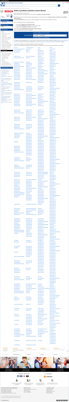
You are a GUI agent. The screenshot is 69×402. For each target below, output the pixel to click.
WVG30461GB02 (41, 333)
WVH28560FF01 (17, 344)
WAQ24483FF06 (53, 212)
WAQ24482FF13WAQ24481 (19, 212)
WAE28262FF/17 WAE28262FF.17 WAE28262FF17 (41, 121)
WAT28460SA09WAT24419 (55, 278)
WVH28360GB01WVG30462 (31, 336)
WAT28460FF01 (29, 278)
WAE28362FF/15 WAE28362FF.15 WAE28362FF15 (41, 143)
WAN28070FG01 (17, 189)
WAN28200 (28, 194)
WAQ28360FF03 (53, 218)
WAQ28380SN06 (29, 224)
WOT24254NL (52, 317)
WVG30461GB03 (53, 333)
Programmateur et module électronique (6, 33)
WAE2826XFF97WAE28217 (19, 128)
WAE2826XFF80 (29, 127)
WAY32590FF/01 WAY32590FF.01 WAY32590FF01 (17, 287)
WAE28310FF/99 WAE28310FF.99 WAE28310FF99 (41, 130)
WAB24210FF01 (53, 56)
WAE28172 (40, 104)
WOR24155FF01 (53, 310)
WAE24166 (52, 70)
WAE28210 (52, 111)
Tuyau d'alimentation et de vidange (6, 63)
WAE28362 (16, 141)
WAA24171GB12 (17, 56)
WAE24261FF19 (41, 82)
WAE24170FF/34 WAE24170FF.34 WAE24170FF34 (17, 78)
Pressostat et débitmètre (6, 42)
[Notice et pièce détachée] (3, 4)
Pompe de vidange (5, 41)
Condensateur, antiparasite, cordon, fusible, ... (6, 46)
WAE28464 (28, 160)
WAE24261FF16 (29, 82)
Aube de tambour (4, 49)
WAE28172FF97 (29, 111)
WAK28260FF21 (29, 186)
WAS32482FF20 (53, 257)
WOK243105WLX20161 (54, 297)
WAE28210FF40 (41, 112)
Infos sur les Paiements (27, 392)
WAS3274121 (40, 268)
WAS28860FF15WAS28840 (55, 250)
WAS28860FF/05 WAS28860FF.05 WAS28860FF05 (29, 249)
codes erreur (3, 17)
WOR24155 (16, 310)
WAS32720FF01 (53, 263)
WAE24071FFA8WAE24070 (43, 70)
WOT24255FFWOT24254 (54, 320)
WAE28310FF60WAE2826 (19, 133)
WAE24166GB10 (41, 72)
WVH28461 (40, 336)
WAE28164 (40, 98)
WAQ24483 (28, 212)
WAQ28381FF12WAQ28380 (43, 227)
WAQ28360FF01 (41, 218)
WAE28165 (52, 101)
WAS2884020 (52, 240)
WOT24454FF (40, 324)
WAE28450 (28, 157)
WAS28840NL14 (41, 246)
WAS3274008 (16, 268)
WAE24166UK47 (29, 75)
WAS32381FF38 (53, 253)
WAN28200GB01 (17, 195)
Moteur (3, 31)
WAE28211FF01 (53, 115)
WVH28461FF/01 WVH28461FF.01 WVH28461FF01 (53, 338)
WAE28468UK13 (53, 165)
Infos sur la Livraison (27, 391)
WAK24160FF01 (53, 175)
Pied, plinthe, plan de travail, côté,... (6, 64)
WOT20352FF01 (41, 315)
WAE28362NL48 (41, 150)
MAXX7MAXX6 (52, 49)
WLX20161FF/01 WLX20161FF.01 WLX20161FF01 (41, 294)
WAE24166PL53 (53, 72)
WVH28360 (40, 334)
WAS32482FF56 (41, 260)
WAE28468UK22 (53, 166)
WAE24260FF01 (53, 78)
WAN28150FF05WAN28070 (19, 194)
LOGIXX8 (16, 47)
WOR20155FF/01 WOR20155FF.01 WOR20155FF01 (53, 306)
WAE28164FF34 (29, 99)
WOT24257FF (52, 321)
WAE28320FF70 (41, 134)
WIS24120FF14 (17, 289)
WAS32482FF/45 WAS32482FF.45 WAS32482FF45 (41, 258)
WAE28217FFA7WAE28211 (43, 118)
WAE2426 (51, 76)
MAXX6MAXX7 (28, 49)
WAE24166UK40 (53, 73)
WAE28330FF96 (41, 137)
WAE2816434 (52, 98)
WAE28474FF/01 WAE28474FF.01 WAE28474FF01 (17, 175)
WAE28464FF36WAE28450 (55, 163)
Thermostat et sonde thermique (5, 62)
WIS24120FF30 (52, 289)
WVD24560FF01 (29, 330)
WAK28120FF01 (53, 179)
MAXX (39, 47)
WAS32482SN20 (29, 262)
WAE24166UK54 (41, 75)
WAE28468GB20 (29, 165)
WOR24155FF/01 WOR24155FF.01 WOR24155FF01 (41, 311)
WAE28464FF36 (53, 162)
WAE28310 (28, 128)
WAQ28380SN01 (17, 224)
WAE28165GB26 (17, 104)
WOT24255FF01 (41, 320)
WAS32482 (28, 256)
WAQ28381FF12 (29, 227)
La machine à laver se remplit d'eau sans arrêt (6, 91)
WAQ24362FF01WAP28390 (31, 204)
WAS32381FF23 (41, 253)
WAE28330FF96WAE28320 (55, 137)
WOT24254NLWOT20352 (42, 318)
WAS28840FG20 (53, 244)
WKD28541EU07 (41, 291)
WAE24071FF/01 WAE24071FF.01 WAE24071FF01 (17, 71)
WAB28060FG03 (41, 63)
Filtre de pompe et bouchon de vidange (7, 54)
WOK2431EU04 (17, 298)
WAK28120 (40, 179)
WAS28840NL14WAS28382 (55, 246)
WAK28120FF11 (29, 181)
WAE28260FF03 (29, 120)
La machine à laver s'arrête (5, 73)
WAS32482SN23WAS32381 (19, 263)
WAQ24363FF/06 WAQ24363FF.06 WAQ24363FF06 (53, 206)
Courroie (3, 32)
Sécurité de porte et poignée (6, 53)
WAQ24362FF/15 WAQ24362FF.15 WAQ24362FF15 (53, 201)
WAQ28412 (28, 231)
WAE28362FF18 (53, 147)
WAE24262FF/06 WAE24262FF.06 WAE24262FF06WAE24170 (19, 88)
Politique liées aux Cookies (50, 391)
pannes (2, 16)
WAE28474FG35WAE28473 (43, 173)
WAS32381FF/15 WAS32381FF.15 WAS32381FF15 (29, 253)
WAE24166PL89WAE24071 (43, 73)
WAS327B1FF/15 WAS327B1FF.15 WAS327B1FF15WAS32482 (19, 278)
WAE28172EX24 (17, 105)
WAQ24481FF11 (41, 210)
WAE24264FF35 (17, 95)
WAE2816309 (52, 95)
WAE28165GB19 (41, 102)
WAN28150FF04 (41, 192)
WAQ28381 (52, 224)
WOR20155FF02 (29, 308)
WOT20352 (52, 314)
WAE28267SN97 (53, 124)
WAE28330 (52, 136)
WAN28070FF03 (53, 188)
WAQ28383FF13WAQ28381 (19, 230)
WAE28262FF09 (53, 120)
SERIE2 (27, 50)
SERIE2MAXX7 (40, 50)
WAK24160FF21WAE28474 (31, 179)
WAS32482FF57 (53, 260)
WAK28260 (16, 185)
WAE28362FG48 (17, 150)
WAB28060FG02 (29, 63)
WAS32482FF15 (53, 256)
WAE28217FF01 (53, 117)
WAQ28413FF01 (41, 233)
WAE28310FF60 (53, 131)
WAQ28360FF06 (41, 220)
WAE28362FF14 (29, 147)
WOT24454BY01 (29, 324)
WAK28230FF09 (41, 182)
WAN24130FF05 (17, 188)
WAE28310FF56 (53, 130)
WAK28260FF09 (29, 185)
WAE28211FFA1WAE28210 (31, 117)
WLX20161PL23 (53, 294)
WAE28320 (28, 133)
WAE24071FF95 (41, 69)
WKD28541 (28, 291)
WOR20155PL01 (41, 308)
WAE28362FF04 (41, 146)
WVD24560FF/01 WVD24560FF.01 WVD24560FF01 (17, 332)
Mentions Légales (49, 390)
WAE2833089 (16, 137)
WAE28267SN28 (29, 124)
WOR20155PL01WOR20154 (55, 308)
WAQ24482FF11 (41, 211)
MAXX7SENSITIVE (17, 50)
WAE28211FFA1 (17, 117)
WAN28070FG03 (29, 189)
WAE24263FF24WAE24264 (55, 88)
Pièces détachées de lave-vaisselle (6, 389)
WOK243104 (28, 297)
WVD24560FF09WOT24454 (43, 331)
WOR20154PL (52, 302)
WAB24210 (40, 56)
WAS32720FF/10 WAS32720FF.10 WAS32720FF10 (41, 265)
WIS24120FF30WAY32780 (19, 291)
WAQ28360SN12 (53, 221)
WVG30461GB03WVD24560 (19, 334)
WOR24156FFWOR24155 (42, 314)
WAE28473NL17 (53, 170)
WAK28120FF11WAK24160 (43, 181)
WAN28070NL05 (41, 191)
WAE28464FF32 (53, 160)
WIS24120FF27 (40, 289)
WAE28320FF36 (41, 133)
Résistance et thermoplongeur (7, 44)
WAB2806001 (40, 62)
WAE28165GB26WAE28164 (31, 104)
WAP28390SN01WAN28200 (43, 198)
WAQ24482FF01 (29, 211)
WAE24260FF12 (53, 79)
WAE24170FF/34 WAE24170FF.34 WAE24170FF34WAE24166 (31, 78)
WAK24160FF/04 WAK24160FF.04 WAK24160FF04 (41, 177)
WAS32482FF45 (29, 260)
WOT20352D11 (17, 315)
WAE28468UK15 (29, 166)
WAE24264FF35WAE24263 (31, 95)
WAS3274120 (28, 268)
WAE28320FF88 (17, 136)
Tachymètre (3, 60)
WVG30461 (52, 331)
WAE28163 (40, 95)
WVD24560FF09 (29, 331)
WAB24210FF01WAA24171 (19, 57)
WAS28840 (16, 240)
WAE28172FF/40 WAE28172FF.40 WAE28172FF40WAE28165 (19, 111)
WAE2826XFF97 (53, 127)
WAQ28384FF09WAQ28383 (19, 231)
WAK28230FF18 (29, 183)
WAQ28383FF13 (53, 228)
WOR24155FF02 (53, 311)
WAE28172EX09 (53, 104)
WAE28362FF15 (41, 147)
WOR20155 (28, 304)
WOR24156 (16, 314)
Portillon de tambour (5, 58)
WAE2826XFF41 (17, 127)
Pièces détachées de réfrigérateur (6, 392)
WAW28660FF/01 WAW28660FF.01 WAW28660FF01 (53, 281)
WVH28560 (40, 340)
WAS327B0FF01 (53, 269)
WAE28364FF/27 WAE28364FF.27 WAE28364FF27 (29, 153)
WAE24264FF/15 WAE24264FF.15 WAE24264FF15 (53, 91)
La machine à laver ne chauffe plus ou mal (6, 77)
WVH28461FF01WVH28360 (31, 340)
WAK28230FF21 (41, 183)
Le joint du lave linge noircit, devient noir (6, 102)
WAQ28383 (52, 227)
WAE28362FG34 (41, 149)
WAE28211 (40, 115)
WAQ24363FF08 (17, 208)
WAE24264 (40, 89)
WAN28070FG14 (41, 189)
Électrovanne (4, 36)
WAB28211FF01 (41, 66)
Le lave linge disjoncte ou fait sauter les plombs (6, 85)
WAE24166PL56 (17, 73)
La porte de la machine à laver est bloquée (6, 80)
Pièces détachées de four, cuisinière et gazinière (8, 393)
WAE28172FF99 (41, 111)
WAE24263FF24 (41, 88)
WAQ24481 (40, 208)
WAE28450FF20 (53, 157)
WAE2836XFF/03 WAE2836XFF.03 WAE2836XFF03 (53, 155)
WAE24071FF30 (29, 69)
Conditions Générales (49, 389)
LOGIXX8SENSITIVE (30, 47)
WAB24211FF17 (53, 59)
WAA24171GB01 (53, 54)
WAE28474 (52, 172)
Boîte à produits (4, 50)
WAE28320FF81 (53, 134)
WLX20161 (28, 292)
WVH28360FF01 (53, 334)
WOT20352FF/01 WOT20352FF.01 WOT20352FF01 (29, 317)
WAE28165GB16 (29, 102)
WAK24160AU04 (29, 175)
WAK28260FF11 (41, 185)
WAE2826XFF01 (17, 125)
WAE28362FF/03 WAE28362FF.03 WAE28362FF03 (29, 143)
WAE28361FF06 (41, 140)
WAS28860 (16, 247)
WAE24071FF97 (53, 69)
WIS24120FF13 (52, 288)
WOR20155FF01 (17, 308)
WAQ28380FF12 (53, 223)
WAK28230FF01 (17, 182)
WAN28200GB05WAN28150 (55, 195)
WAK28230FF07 (29, 182)
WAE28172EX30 (41, 105)
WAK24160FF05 (53, 178)
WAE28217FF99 (17, 118)
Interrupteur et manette (5, 55)
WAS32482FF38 (17, 260)
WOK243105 (40, 297)
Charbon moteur (4, 35)
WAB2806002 (52, 62)
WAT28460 (40, 276)
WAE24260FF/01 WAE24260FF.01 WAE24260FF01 (41, 79)
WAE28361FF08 (53, 140)
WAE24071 (52, 67)
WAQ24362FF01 (17, 204)
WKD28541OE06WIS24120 (19, 292)
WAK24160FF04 (53, 176)
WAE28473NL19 (17, 172)
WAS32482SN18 (17, 262)
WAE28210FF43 (53, 112)
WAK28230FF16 (17, 183)
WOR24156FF (28, 314)
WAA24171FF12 (53, 53)
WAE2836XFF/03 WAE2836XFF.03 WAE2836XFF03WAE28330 (19, 159)
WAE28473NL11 (53, 169)
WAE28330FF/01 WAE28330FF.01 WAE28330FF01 (29, 139)
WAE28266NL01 (17, 124)
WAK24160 (52, 173)
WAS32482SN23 (53, 262)
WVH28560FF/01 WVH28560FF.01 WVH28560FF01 (53, 342)
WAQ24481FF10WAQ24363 (31, 210)
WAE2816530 (16, 102)
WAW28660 (40, 279)
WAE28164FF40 (41, 99)
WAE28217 (40, 117)
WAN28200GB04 (29, 195)
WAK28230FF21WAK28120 (55, 183)
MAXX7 (39, 49)
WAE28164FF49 (53, 99)
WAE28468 (16, 165)
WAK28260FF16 (53, 185)
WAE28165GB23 (53, 102)
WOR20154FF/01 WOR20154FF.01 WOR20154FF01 (41, 301)
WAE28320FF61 (29, 134)
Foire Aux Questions (27, 390)
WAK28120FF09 (17, 181)
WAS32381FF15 (41, 252)
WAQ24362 (52, 198)
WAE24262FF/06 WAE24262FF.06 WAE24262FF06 (53, 84)
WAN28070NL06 (53, 191)
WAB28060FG (16, 63)
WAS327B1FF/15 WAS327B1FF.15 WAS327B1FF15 (53, 274)
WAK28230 (52, 181)
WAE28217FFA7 (29, 118)
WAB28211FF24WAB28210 (31, 67)
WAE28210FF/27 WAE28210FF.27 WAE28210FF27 (29, 114)
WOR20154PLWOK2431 (18, 304)
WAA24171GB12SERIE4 (30, 56)
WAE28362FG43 (53, 149)
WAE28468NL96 (41, 165)
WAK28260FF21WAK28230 (43, 186)
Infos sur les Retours (49, 393)
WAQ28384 (28, 230)
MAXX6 (51, 47)
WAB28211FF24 (17, 67)
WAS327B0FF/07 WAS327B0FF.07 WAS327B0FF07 (41, 271)
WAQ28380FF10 (41, 223)
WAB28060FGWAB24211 (54, 63)
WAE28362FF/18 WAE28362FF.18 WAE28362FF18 (53, 143)
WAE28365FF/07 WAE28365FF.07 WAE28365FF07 (41, 155)
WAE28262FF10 (53, 121)
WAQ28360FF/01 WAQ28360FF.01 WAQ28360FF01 (53, 216)
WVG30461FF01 (29, 333)
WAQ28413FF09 (53, 233)
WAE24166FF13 (29, 72)
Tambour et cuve (4, 40)
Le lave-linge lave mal (4, 72)
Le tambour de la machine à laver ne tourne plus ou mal (6, 100)
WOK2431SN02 (29, 298)
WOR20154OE (52, 301)
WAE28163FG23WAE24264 (31, 98)
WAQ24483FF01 (41, 212)
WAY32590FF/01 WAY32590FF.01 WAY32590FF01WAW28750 (31, 287)
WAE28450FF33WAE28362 (55, 159)
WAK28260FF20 (17, 186)
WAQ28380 (16, 223)
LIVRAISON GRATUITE (5, 0)
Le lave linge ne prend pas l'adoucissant (5, 89)
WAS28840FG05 (53, 243)
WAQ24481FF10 (17, 210)
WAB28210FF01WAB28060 (19, 66)
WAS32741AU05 (53, 268)
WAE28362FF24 (29, 149)
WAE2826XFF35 (41, 125)
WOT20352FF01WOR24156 (55, 315)
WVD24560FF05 (41, 330)
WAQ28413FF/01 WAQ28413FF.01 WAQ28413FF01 (29, 235)
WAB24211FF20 (53, 60)
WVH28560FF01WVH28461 (31, 344)
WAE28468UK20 (41, 166)
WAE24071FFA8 (29, 70)
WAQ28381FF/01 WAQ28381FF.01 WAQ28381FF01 (17, 227)
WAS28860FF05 (53, 247)
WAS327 (27, 263)
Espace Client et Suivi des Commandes (30, 389)
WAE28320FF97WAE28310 (43, 136)
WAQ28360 (40, 214)
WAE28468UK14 (17, 166)
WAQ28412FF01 (41, 231)
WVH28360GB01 (17, 336)
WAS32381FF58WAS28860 (19, 256)
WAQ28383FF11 (41, 228)
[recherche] (59, 5)
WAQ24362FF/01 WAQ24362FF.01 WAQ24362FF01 (41, 201)
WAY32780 (40, 285)
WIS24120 (51, 285)
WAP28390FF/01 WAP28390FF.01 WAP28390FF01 (29, 198)
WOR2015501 (40, 304)
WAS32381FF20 (53, 252)
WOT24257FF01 (41, 323)
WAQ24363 (40, 204)
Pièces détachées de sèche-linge (6, 391)
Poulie (3, 59)
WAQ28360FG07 (53, 220)
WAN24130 (52, 186)
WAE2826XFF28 (29, 125)
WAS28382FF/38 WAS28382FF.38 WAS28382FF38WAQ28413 (55, 238)
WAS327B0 (28, 269)
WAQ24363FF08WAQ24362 (31, 208)
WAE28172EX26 (29, 105)
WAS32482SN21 (41, 262)
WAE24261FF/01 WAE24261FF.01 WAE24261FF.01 (17, 84)
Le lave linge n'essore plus (5, 69)
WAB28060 (28, 62)
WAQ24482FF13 (53, 211)
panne (29, 40)
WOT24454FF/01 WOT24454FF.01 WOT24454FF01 (53, 326)
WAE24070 (40, 67)
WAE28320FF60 (17, 134)
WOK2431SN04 (41, 298)
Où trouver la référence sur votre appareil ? (41, 37)
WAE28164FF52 (17, 101)
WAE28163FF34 (41, 96)
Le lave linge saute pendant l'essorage (6, 92)
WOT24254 (40, 317)
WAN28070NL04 (29, 191)
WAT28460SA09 (41, 278)
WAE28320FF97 (29, 136)
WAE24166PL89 (29, 73)
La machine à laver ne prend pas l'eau (6, 83)
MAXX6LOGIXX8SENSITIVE (19, 49)
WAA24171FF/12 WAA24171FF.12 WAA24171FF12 (41, 53)
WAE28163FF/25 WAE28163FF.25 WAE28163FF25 (17, 98)
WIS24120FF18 (29, 289)
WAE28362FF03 (29, 146)
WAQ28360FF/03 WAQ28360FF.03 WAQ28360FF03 (17, 220)
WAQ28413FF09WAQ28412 (43, 234)
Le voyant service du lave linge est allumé (6, 94)
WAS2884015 (40, 240)
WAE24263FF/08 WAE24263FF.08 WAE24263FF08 (29, 90)
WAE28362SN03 (53, 150)
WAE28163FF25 (29, 96)
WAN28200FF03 (41, 194)
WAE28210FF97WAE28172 (55, 114)
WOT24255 (52, 318)
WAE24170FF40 (41, 76)
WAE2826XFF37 (53, 125)
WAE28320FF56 (53, 133)
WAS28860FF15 (53, 249)
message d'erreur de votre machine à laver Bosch (45, 41)
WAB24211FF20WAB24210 (19, 62)
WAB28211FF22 (53, 66)
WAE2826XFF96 (41, 127)
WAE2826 (51, 118)
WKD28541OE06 (53, 291)
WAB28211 (28, 66)
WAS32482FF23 (53, 259)
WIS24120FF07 (52, 286)
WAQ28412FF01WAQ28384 (55, 231)
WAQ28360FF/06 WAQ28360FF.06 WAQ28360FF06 (29, 220)
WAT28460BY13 (53, 276)
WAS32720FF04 (53, 265)
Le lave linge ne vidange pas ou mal (6, 78)
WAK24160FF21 (17, 179)
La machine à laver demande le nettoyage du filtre (5, 98)
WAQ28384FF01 (41, 230)
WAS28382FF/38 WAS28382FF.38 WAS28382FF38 (41, 238)
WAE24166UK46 (17, 75)
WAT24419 (28, 276)
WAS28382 (52, 234)
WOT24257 (40, 321)
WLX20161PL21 (53, 292)
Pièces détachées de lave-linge (6, 390)
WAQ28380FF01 (29, 223)
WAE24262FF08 (41, 86)
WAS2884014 (28, 240)
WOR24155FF (28, 310)
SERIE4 (51, 50)
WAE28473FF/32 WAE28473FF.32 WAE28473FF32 (41, 169)
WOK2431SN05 (52, 298)
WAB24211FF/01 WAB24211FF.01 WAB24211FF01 (41, 59)
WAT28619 (28, 279)
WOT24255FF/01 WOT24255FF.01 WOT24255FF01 (29, 322)
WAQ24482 (16, 211)
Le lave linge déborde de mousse (6, 96)
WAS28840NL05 (17, 246)
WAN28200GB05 (41, 195)
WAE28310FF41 (53, 128)
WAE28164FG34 (29, 101)
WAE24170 (52, 75)
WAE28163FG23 (53, 96)
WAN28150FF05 (53, 192)
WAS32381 (16, 252)
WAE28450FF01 (41, 157)
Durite (3, 51)
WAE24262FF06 (29, 86)
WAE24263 (52, 86)
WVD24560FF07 (53, 330)
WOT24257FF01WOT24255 (55, 323)
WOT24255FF (16, 320)
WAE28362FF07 (53, 146)
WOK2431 (16, 297)
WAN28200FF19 (53, 194)
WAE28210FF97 (41, 114)
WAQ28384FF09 (53, 230)
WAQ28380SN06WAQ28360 (43, 224)
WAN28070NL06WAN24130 (19, 192)
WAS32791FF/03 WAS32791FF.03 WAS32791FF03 (17, 271)
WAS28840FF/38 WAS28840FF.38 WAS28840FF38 (41, 243)
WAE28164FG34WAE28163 (43, 101)
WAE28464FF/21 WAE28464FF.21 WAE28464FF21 (41, 162)
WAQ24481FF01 (53, 208)
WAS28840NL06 (29, 246)
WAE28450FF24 (29, 159)
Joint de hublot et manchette (6, 37)
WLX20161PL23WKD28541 (55, 295)
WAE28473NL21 (29, 172)
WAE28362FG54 (29, 150)
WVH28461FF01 (17, 340)
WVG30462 (28, 334)
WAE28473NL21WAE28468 (43, 172)
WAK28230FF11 (53, 182)
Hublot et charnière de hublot (6, 45)
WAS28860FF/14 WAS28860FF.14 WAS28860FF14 (41, 249)
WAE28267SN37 (41, 124)
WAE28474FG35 (29, 173)
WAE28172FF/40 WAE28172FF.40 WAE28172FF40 (53, 107)
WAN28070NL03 (17, 191)
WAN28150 (28, 192)
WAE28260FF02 (17, 120)
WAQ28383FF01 (29, 228)
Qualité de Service (49, 392)
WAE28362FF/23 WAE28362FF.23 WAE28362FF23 (17, 148)
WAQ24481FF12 (53, 210)
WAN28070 (40, 188)
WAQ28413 (16, 233)
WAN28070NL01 (53, 189)
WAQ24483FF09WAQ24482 (31, 214)
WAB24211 (28, 57)
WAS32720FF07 (53, 266)
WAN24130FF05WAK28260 (31, 188)
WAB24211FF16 (53, 57)
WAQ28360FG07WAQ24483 (43, 221)
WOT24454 (16, 324)
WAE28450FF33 (41, 159)
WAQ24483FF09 (17, 214)
